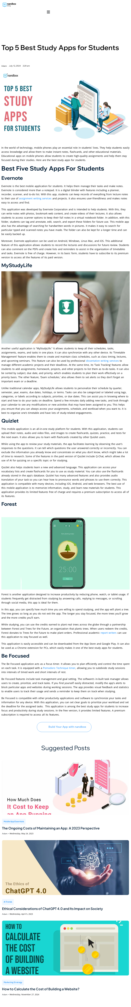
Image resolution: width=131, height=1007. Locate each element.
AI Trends (8, 896)
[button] (48, 6)
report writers (109, 626)
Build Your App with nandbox (64, 720)
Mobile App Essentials (14, 815)
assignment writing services (35, 192)
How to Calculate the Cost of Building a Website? (43, 983)
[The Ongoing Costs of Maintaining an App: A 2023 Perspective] (65, 781)
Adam (5, 828)
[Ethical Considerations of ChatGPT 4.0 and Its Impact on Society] (65, 861)
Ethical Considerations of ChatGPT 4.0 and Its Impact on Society (57, 903)
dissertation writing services (102, 354)
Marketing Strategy (13, 977)
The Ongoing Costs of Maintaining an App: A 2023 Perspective (55, 822)
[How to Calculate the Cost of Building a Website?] (65, 942)
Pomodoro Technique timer (59, 661)
